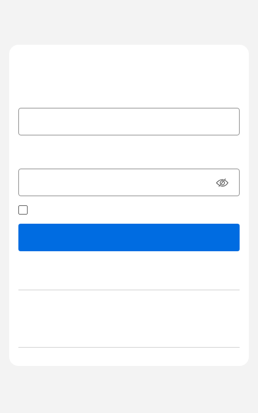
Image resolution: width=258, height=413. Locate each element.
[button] (222, 184)
